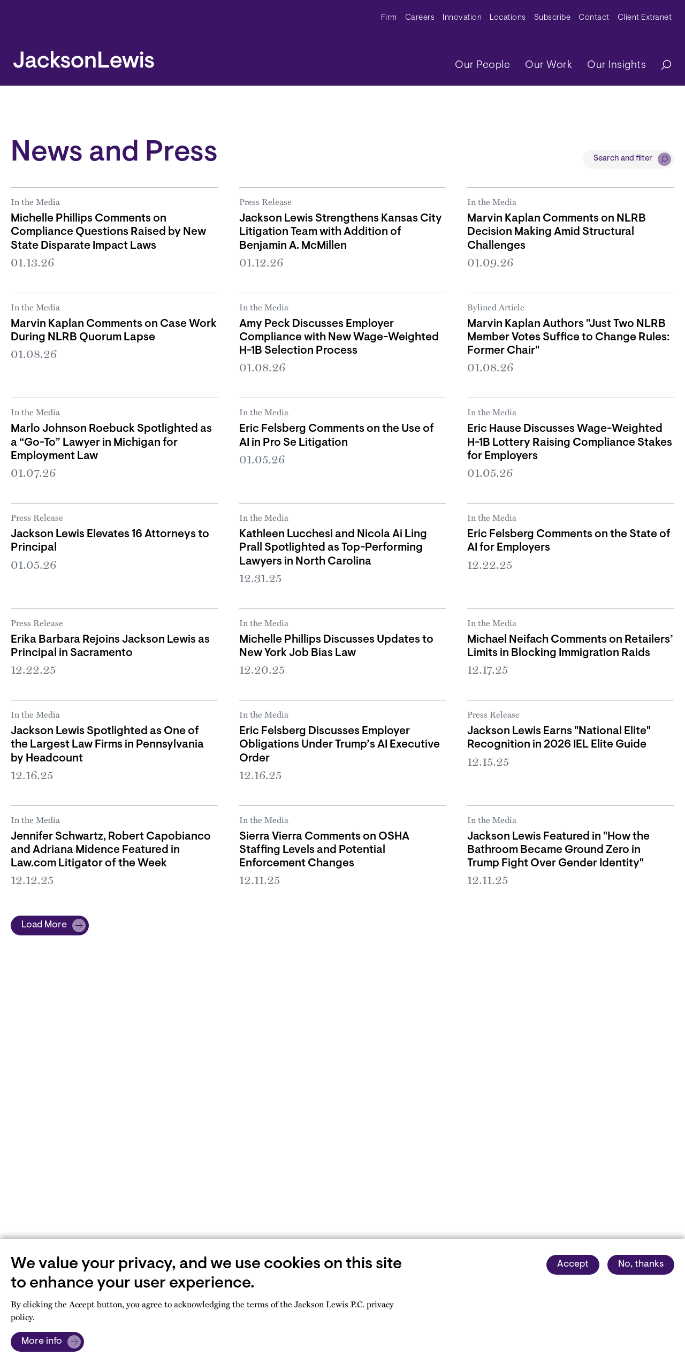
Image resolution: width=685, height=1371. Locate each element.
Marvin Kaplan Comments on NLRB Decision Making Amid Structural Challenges (556, 232)
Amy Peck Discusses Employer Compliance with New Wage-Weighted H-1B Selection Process (339, 337)
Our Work (548, 65)
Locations (508, 18)
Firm (389, 18)
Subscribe (552, 18)
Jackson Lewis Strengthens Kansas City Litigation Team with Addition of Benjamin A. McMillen (340, 232)
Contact (594, 18)
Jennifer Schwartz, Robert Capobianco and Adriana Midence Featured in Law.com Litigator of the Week (111, 850)
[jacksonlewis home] (83, 57)
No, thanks (641, 1264)
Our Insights (616, 65)
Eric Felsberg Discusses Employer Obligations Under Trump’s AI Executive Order (339, 745)
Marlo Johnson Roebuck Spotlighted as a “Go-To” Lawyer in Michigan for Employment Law (111, 442)
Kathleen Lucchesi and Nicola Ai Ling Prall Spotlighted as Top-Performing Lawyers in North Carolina (333, 548)
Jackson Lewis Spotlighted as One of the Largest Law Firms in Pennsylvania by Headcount (107, 745)
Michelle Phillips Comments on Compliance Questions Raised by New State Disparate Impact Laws (108, 232)
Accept (573, 1264)
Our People (482, 65)
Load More (44, 925)
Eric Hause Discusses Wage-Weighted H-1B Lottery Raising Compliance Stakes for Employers (569, 442)
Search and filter (622, 159)
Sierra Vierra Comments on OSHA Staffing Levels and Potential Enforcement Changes (324, 850)
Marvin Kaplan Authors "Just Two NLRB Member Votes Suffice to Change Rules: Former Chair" (568, 337)
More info (41, 1341)
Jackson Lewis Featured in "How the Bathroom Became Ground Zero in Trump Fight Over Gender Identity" (558, 850)
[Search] (661, 65)
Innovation (462, 18)
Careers (420, 18)
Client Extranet (645, 18)
